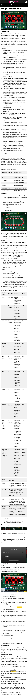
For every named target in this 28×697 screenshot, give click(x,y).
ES (25, 1)
